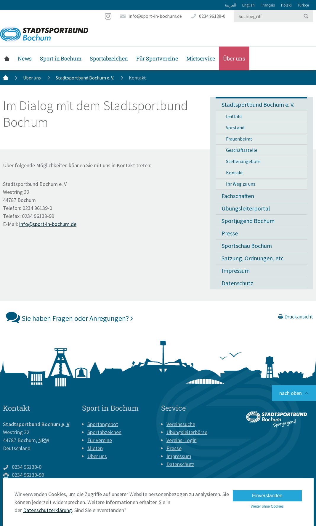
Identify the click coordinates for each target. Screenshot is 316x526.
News (25, 58)
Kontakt (234, 173)
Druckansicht (295, 316)
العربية (230, 5)
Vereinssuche (180, 424)
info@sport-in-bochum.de (155, 16)
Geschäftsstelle (241, 150)
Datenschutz (237, 283)
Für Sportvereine (157, 58)
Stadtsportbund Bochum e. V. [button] (258, 104)
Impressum (236, 270)
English (248, 5)
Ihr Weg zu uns (240, 184)
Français (268, 5)
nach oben (290, 393)
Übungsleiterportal (246, 208)
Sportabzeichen (109, 58)
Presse (230, 233)
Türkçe (303, 5)
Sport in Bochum (60, 58)
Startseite (7, 58)
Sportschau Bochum (247, 245)
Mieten (95, 448)
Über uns (234, 58)
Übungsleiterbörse (186, 432)
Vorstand (235, 127)
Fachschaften (238, 196)
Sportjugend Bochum (248, 220)
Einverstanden (267, 495)
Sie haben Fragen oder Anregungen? (69, 317)
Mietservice (200, 58)
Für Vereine (99, 440)
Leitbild (234, 116)
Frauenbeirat (239, 139)
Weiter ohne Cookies (267, 506)
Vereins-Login (181, 440)
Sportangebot (102, 424)
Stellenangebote (243, 161)
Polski (286, 5)
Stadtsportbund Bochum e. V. (85, 78)
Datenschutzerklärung (47, 510)
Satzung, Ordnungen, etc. (253, 258)
